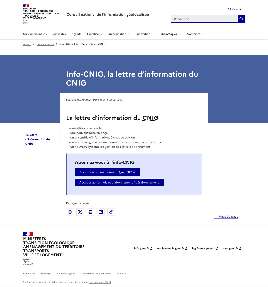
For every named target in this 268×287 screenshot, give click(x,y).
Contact (237, 9)
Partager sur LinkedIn (90, 212)
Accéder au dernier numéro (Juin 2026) (107, 172)
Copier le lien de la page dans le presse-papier (111, 212)
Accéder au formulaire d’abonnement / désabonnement (119, 182)
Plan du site (29, 273)
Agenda (76, 34)
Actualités (59, 34)
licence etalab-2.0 (98, 282)
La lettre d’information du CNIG (37, 139)
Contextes (193, 34)
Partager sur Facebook (69, 212)
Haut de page (228, 216)
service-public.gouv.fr (170, 249)
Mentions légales (66, 273)
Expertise (93, 34)
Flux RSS (121, 273)
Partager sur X (80, 212)
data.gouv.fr (230, 249)
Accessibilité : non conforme (96, 273)
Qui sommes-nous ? (35, 34)
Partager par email (100, 212)
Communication (45, 44)
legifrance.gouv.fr (203, 249)
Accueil (27, 44)
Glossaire (46, 273)
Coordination (117, 34)
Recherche (241, 19)
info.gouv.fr (141, 249)
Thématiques (169, 34)
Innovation (143, 34)
